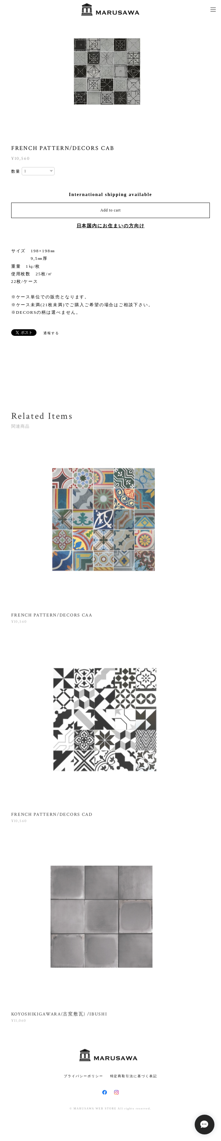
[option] (110, 72)
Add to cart (110, 210)
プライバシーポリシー (83, 1076)
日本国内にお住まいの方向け (111, 225)
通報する (51, 333)
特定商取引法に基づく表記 (133, 1076)
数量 (15, 171)
